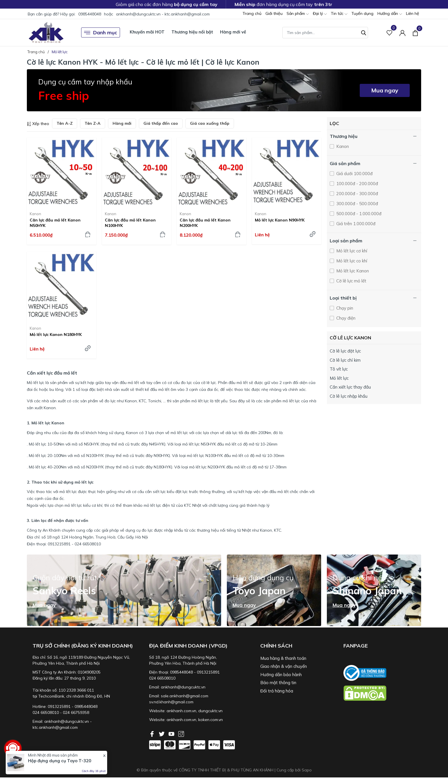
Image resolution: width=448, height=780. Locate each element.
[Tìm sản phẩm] (325, 32)
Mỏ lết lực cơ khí (351, 251)
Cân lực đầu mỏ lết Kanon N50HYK (55, 222)
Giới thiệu (274, 13)
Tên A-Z (65, 123)
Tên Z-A (93, 123)
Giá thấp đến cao (160, 123)
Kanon (35, 213)
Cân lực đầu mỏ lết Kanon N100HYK (130, 222)
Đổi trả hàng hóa (276, 691)
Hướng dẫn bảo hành (281, 674)
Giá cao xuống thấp (209, 123)
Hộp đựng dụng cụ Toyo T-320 (59, 760)
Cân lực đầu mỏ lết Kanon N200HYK (205, 222)
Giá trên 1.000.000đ (355, 223)
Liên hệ (412, 13)
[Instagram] (181, 733)
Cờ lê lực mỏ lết (350, 281)
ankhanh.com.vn (181, 710)
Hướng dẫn (389, 14)
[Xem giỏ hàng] (415, 32)
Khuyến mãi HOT (147, 32)
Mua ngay (384, 90)
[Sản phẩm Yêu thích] (390, 32)
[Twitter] (162, 733)
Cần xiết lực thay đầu (350, 387)
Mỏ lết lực (339, 378)
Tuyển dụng (362, 13)
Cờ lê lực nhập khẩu (348, 396)
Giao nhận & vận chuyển (283, 666)
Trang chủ (252, 13)
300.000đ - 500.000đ (356, 203)
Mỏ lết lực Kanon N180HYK (56, 334)
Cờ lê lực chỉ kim (345, 360)
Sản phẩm (298, 14)
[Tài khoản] (402, 32)
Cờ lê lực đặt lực (345, 351)
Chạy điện (345, 318)
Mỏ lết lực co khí (351, 261)
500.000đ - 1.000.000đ (358, 213)
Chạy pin (344, 308)
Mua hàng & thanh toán (283, 658)
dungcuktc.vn (210, 710)
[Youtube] (172, 733)
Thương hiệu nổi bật (192, 32)
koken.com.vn (210, 719)
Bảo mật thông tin (278, 682)
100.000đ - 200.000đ (356, 183)
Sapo (307, 770)
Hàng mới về (233, 32)
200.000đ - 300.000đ (356, 193)
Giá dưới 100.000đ (354, 173)
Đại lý (320, 14)
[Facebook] (152, 733)
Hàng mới (122, 123)
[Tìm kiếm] (364, 32)
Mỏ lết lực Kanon (352, 271)
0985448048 (89, 14)
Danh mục (100, 32)
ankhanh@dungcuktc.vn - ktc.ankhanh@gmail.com (163, 14)
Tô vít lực (339, 369)
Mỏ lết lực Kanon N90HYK (280, 220)
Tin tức (339, 14)
